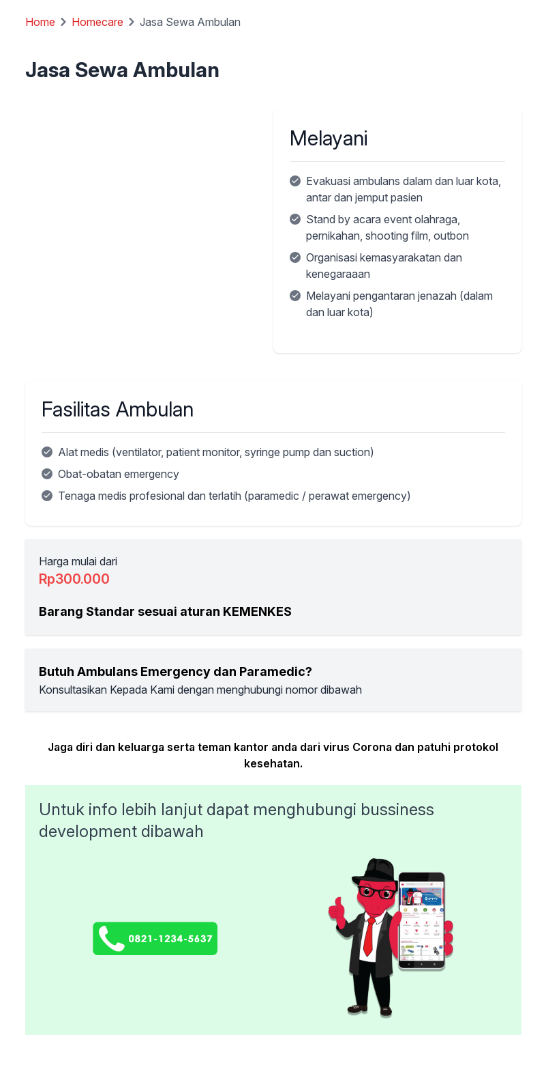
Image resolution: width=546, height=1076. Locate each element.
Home (40, 22)
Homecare (97, 22)
